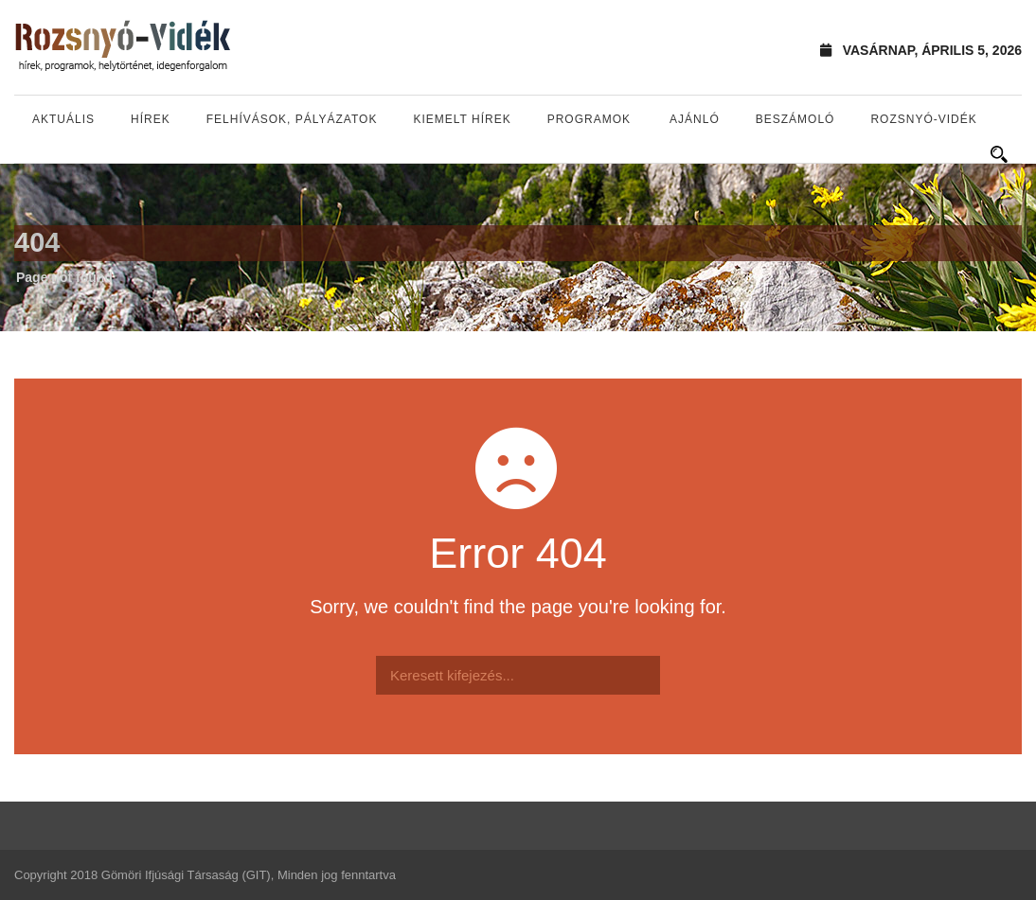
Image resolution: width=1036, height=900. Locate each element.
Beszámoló (795, 119)
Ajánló (695, 119)
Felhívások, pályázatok (292, 119)
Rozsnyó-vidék (923, 119)
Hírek (150, 119)
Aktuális (63, 119)
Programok (589, 119)
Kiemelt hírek (461, 119)
